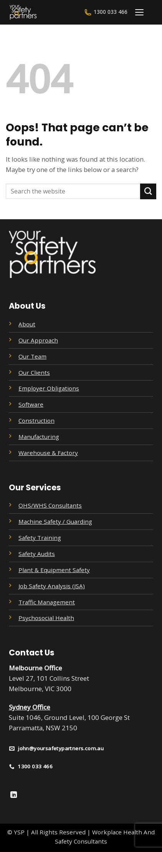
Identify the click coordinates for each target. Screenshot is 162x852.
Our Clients (34, 372)
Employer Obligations (48, 388)
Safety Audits (36, 554)
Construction (36, 420)
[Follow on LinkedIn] (13, 795)
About (26, 324)
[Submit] (148, 191)
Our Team (32, 356)
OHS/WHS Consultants (50, 505)
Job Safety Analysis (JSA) (51, 586)
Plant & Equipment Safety (54, 570)
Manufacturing (38, 436)
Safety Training (39, 537)
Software (30, 404)
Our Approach (38, 340)
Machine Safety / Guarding (55, 521)
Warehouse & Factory (48, 453)
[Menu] (139, 12)
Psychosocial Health (46, 618)
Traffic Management (46, 602)
